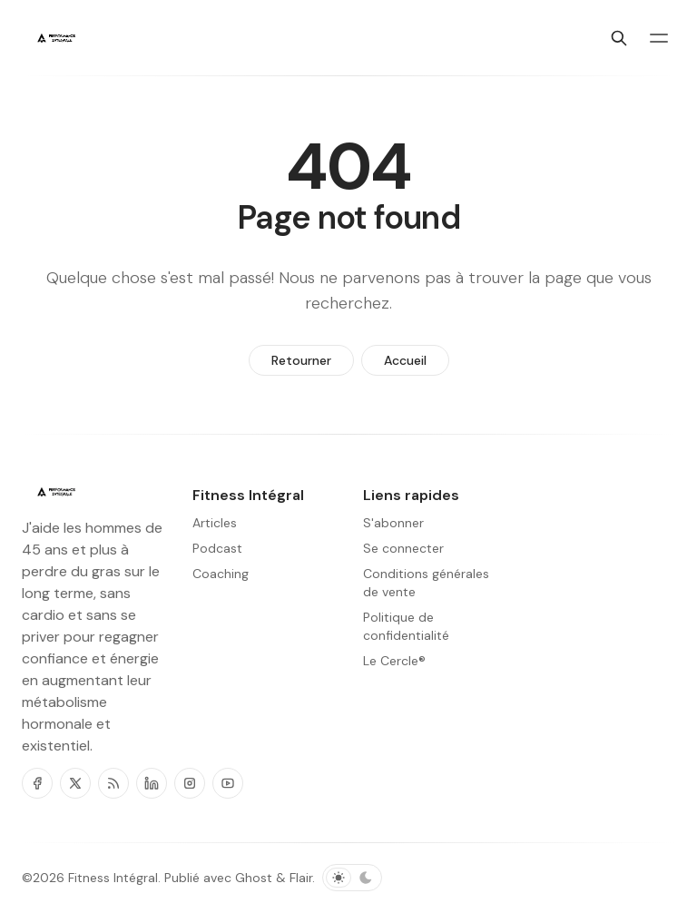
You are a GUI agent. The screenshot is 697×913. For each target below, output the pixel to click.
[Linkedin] (151, 783)
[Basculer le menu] (659, 38)
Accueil (405, 360)
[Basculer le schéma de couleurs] (352, 877)
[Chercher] (619, 38)
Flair (301, 877)
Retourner (301, 360)
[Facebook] (37, 783)
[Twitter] (75, 783)
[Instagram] (189, 783)
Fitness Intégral (113, 877)
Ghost (253, 877)
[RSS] (113, 783)
